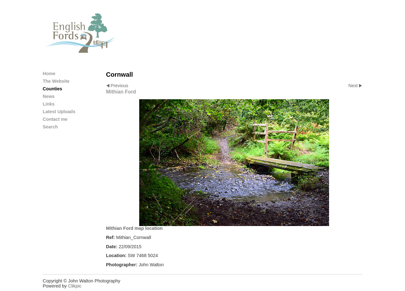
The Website (56, 81)
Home (49, 73)
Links (49, 104)
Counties (52, 88)
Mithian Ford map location (134, 228)
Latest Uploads (59, 111)
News (49, 96)
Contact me (55, 119)
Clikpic (74, 285)
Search (50, 126)
